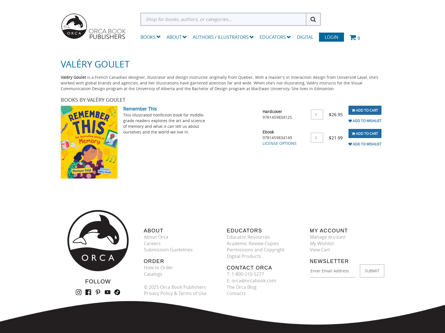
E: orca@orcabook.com (251, 280)
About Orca (156, 237)
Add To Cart (365, 110)
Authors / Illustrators (223, 37)
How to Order (158, 267)
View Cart (320, 250)
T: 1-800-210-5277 (245, 274)
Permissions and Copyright (256, 250)
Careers (152, 243)
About (177, 37)
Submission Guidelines (168, 250)
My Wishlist (322, 243)
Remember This (140, 109)
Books (148, 37)
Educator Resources (248, 237)
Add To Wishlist (365, 120)
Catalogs (153, 274)
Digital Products (244, 256)
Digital (305, 37)
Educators (275, 37)
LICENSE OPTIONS (280, 143)
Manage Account (328, 237)
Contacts (236, 293)
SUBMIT (372, 270)
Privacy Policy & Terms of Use (175, 293)
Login (331, 37)
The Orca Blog (242, 287)
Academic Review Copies (253, 243)
